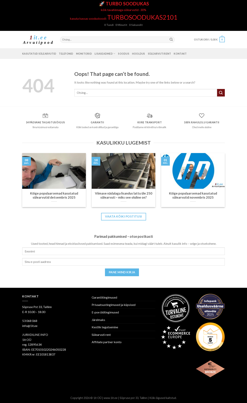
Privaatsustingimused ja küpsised (113, 304)
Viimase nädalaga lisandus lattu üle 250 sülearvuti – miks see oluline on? (123, 195)
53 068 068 (29, 321)
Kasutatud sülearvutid (39, 53)
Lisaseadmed (105, 53)
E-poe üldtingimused (105, 312)
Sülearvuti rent (159, 53)
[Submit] (171, 39)
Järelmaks (98, 320)
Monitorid (84, 53)
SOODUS (123, 53)
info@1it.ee (29, 326)
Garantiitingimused (104, 297)
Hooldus (138, 53)
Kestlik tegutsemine (105, 327)
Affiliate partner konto (107, 342)
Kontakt (180, 53)
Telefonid (66, 53)
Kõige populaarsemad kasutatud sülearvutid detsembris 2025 (54, 195)
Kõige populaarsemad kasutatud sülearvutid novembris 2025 (193, 195)
